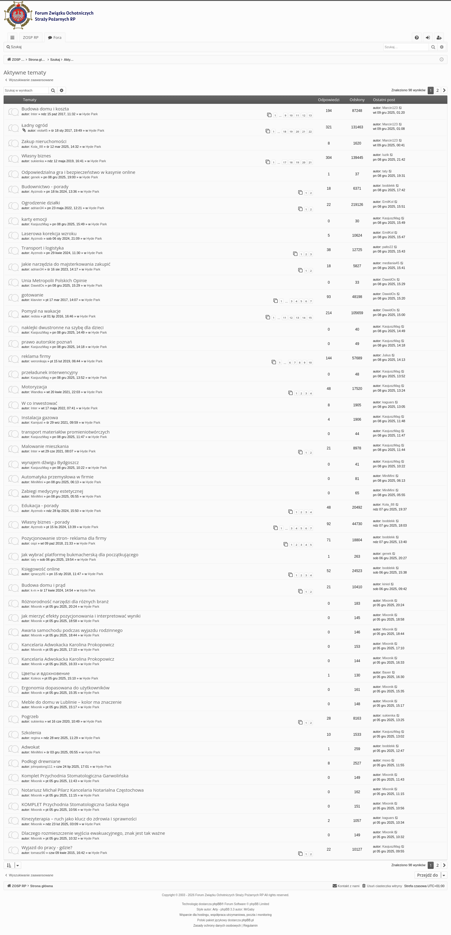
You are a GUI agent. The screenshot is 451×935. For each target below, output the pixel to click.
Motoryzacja (34, 387)
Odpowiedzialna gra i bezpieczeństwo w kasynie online (78, 172)
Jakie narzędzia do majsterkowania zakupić (66, 264)
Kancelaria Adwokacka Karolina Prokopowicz (68, 644)
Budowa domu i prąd (43, 585)
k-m (33, 590)
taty (385, 171)
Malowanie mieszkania (45, 446)
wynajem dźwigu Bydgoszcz (50, 462)
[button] (444, 90)
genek (35, 177)
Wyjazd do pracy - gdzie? (47, 847)
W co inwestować (39, 403)
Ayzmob (37, 191)
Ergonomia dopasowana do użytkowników (65, 688)
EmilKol (387, 201)
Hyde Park (90, 114)
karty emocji (34, 219)
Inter (34, 114)
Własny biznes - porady (45, 522)
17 (284, 162)
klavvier (36, 300)
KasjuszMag (40, 224)
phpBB (216, 904)
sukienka (37, 161)
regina (35, 738)
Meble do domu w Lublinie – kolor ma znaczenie (72, 702)
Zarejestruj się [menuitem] (440, 38)
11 (297, 115)
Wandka (37, 392)
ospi (34, 543)
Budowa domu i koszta (45, 109)
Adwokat (31, 747)
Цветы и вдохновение (46, 673)
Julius (386, 355)
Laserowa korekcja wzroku (49, 233)
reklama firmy (36, 356)
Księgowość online (41, 569)
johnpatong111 (42, 766)
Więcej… (13, 38)
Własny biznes (36, 156)
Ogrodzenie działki (41, 203)
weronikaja (39, 361)
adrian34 (37, 208)
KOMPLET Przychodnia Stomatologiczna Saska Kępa (75, 804)
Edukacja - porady (40, 505)
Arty (215, 909)
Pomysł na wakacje (41, 311)
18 (284, 131)
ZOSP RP (31, 37)
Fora (57, 37)
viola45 (42, 130)
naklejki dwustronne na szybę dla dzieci (63, 327)
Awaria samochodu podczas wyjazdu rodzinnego (72, 630)
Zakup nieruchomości (44, 141)
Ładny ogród (35, 125)
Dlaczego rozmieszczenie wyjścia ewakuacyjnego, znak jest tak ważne (93, 833)
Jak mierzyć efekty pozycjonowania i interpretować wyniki (81, 616)
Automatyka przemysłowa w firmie (58, 477)
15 (310, 318)
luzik (385, 154)
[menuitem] (416, 37)
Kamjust (37, 422)
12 (303, 115)
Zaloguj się (39, 47)
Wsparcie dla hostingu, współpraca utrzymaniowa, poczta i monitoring (225, 914)
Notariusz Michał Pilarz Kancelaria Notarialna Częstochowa (83, 790)
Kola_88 (37, 146)
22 (310, 131)
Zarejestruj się (67, 47)
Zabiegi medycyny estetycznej (52, 491)
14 (303, 318)
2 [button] (437, 90)
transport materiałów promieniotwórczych (66, 432)
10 (291, 115)
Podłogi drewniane (41, 761)
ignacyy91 (38, 574)
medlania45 (390, 263)
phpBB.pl (247, 920)
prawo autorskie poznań (47, 342)
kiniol (386, 584)
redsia (35, 316)
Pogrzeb (30, 716)
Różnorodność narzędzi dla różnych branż (65, 601)
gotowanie (32, 295)
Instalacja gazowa (40, 417)
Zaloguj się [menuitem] (429, 38)
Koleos (36, 678)
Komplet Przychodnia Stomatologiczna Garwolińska (75, 776)
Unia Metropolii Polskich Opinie (54, 280)
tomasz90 (38, 853)
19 (291, 131)
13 (310, 115)
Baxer (386, 672)
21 (303, 131)
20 (297, 131)
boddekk (388, 185)
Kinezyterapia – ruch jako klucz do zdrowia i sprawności (79, 819)
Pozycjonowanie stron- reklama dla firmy (64, 538)
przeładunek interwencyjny (50, 372)
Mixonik (36, 606)
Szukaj (16, 47)
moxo (386, 760)
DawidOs (37, 285)
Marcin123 (390, 108)
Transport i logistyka (43, 248)
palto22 (387, 247)
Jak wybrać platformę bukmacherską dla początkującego (80, 554)
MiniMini (37, 482)
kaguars (388, 402)
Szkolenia (31, 732)
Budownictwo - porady (45, 186)
